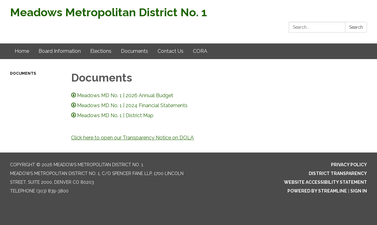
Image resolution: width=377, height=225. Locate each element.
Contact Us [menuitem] (170, 51)
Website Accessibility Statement (325, 182)
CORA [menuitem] (200, 51)
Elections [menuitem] (100, 51)
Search (356, 27)
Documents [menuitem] (134, 51)
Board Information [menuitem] (60, 51)
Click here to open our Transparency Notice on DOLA (132, 138)
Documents (23, 73)
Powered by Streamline (317, 190)
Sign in (358, 190)
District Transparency (338, 173)
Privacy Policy (349, 164)
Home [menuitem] (22, 51)
